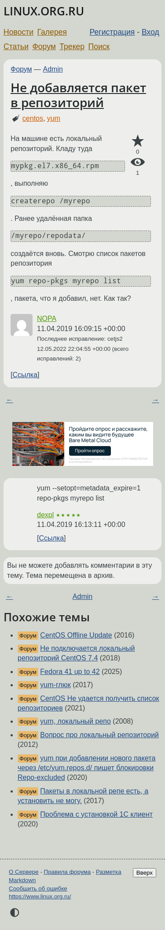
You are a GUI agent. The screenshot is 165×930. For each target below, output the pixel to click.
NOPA (46, 318)
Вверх (144, 872)
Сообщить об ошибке (38, 888)
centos (32, 118)
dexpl (45, 515)
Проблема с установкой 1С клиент (96, 814)
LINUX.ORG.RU (44, 11)
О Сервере (24, 872)
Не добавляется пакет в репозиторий (78, 95)
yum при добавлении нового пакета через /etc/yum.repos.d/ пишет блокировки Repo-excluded (86, 768)
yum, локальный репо (75, 721)
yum (53, 118)
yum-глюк (55, 684)
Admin (53, 69)
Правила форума (67, 872)
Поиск (99, 46)
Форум (43, 46)
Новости (18, 32)
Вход (150, 32)
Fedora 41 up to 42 (69, 671)
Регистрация (112, 32)
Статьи (16, 46)
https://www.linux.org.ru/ (40, 896)
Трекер (71, 46)
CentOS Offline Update (76, 635)
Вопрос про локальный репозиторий (99, 735)
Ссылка (24, 374)
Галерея (52, 32)
